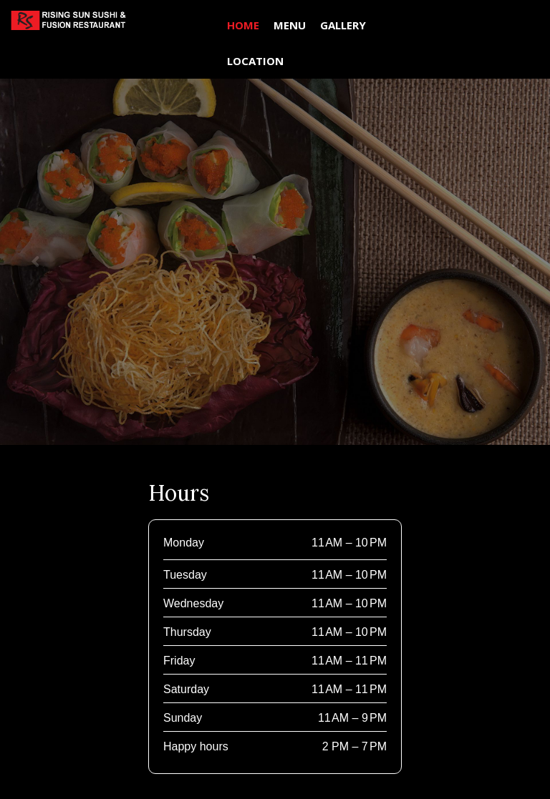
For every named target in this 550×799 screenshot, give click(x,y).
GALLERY (343, 25)
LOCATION (255, 61)
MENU (290, 25)
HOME (243, 25)
